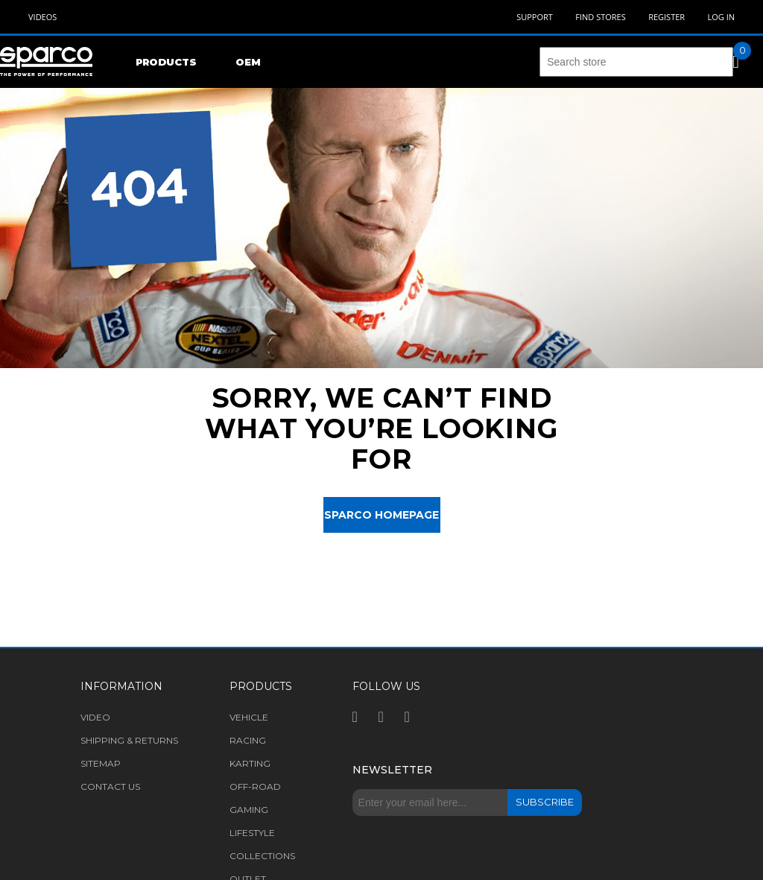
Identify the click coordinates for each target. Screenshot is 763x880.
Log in (721, 16)
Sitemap (100, 763)
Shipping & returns (129, 740)
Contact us (110, 786)
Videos (42, 16)
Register (666, 16)
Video (95, 717)
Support (534, 16)
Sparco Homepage (381, 515)
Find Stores (600, 16)
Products (166, 62)
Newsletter (392, 769)
